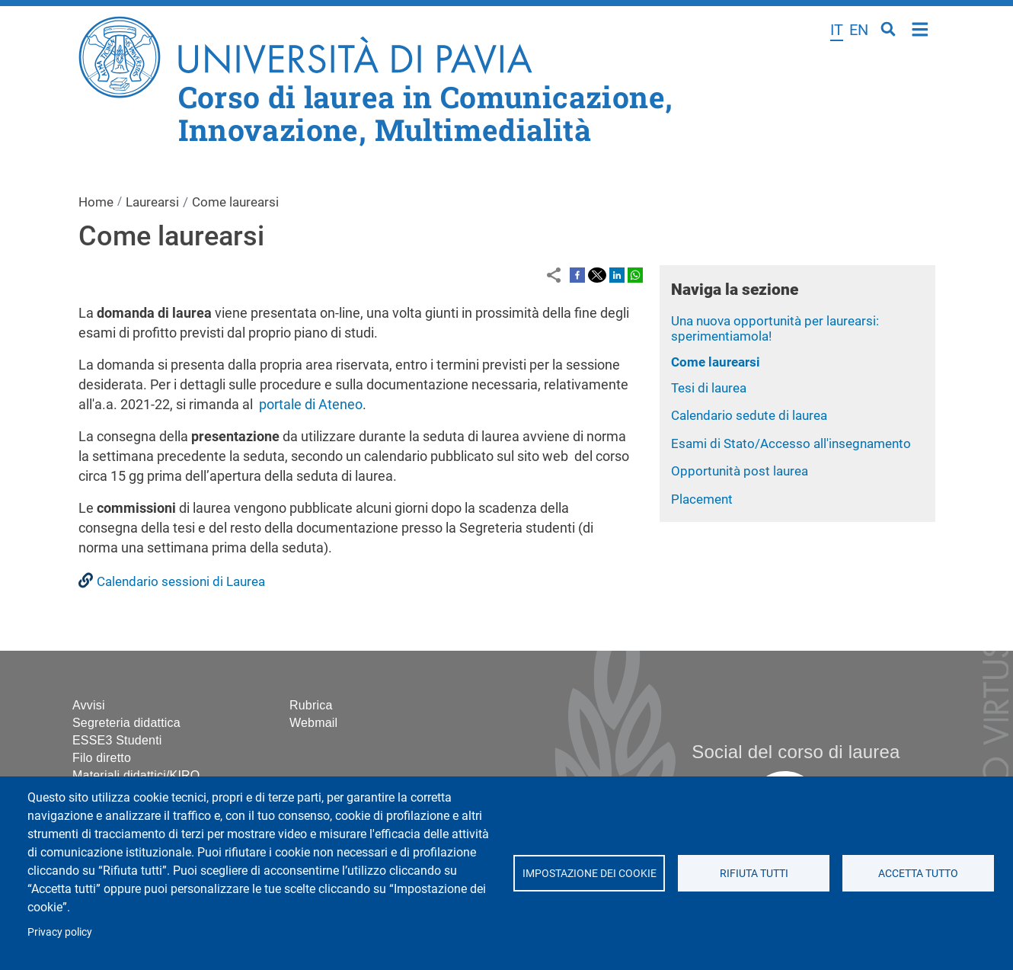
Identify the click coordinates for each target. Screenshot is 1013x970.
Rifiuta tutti (753, 873)
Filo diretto (101, 757)
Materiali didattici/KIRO (136, 775)
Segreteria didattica (126, 722)
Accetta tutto (918, 873)
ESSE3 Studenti (117, 740)
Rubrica (311, 705)
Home (920, 27)
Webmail (313, 722)
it (836, 30)
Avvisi (88, 705)
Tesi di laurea (708, 387)
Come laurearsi (715, 362)
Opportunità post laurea (739, 471)
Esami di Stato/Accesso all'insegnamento (791, 443)
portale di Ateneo (311, 404)
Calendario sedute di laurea (749, 415)
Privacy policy (59, 932)
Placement (702, 499)
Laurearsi (152, 202)
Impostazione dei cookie (589, 873)
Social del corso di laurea (796, 751)
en (858, 30)
